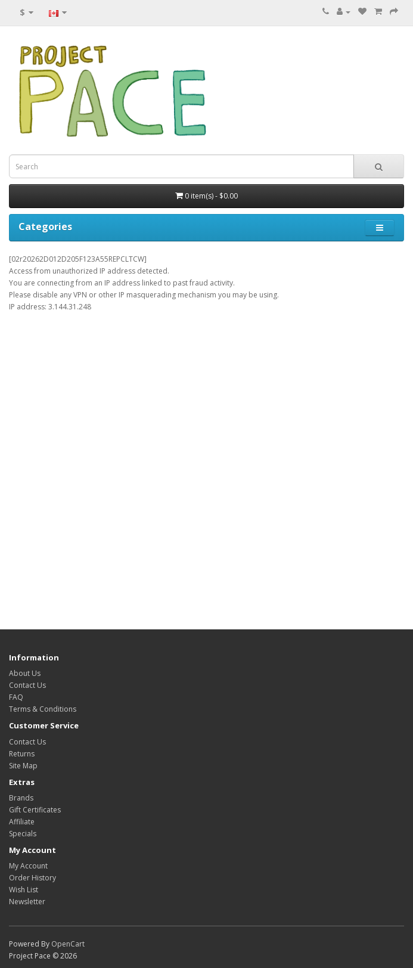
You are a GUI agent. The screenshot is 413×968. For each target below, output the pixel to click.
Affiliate (22, 822)
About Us (25, 673)
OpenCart (68, 944)
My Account (28, 866)
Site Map (23, 766)
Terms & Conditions (42, 709)
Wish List (23, 890)
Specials (22, 834)
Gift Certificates (35, 810)
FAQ (16, 697)
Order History (32, 878)
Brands (21, 798)
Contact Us (27, 685)
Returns (22, 754)
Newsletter (27, 901)
